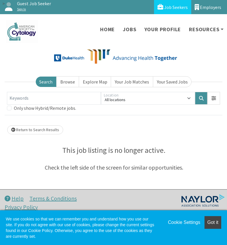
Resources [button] (204, 29)
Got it (212, 222)
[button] (213, 98)
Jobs (129, 29)
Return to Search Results (35, 129)
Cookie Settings (184, 222)
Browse (67, 82)
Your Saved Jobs (172, 82)
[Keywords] (54, 98)
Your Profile (163, 29)
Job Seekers (172, 7)
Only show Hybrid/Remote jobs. (45, 108)
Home (107, 29)
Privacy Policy (21, 207)
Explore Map (95, 82)
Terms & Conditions (53, 198)
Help (14, 198)
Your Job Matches (132, 82)
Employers (208, 7)
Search (45, 82)
